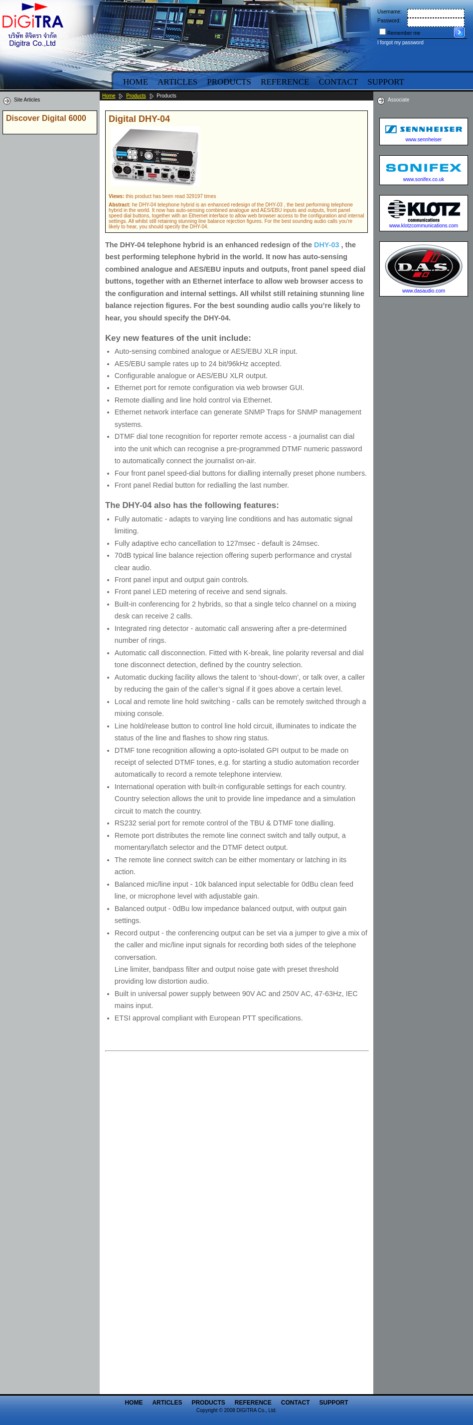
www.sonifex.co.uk (423, 179)
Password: (389, 20)
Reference (285, 82)
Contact (338, 82)
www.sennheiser (424, 139)
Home (135, 82)
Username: (389, 11)
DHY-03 (326, 245)
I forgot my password (400, 42)
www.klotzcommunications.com (423, 225)
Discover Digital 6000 (46, 118)
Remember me (403, 33)
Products (229, 82)
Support (333, 1402)
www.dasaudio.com (423, 291)
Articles (177, 82)
